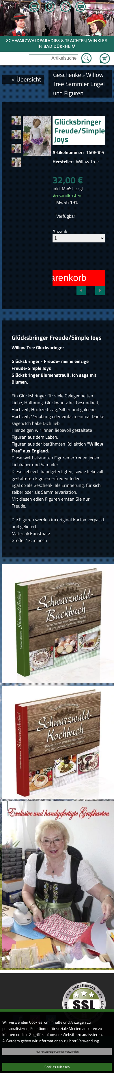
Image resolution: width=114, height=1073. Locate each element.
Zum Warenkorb (105, 55)
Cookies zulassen (57, 1067)
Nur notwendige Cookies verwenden (57, 1051)
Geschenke (67, 74)
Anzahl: (60, 231)
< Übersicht (26, 79)
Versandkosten (67, 195)
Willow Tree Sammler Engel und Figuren (79, 84)
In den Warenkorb (49, 278)
